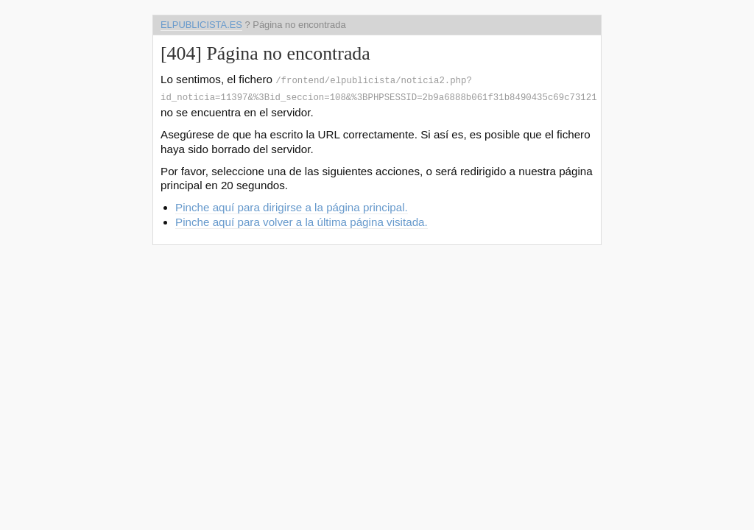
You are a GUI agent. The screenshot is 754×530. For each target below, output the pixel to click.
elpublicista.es (201, 24)
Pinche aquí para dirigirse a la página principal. (291, 204)
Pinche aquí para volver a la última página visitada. (301, 219)
